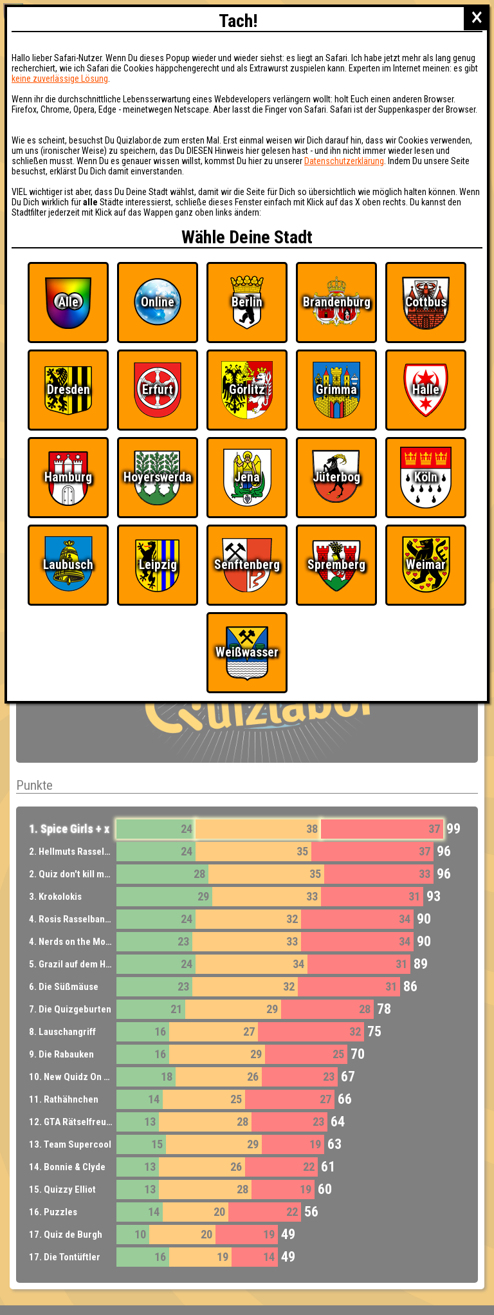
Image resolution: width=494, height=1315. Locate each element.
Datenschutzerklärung (344, 161)
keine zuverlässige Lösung (60, 78)
